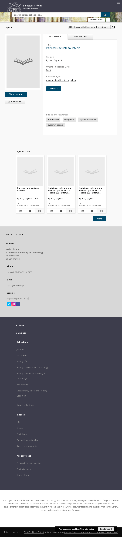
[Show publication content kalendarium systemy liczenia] (30, 211)
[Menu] (118, 2)
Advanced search (96, 20)
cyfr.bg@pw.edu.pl (15, 285)
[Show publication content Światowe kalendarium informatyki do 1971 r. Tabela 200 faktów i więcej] (61, 211)
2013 (48, 70)
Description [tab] (55, 37)
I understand (106, 529)
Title (19, 422)
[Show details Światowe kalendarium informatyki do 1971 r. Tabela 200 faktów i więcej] (70, 211)
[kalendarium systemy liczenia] (23, 62)
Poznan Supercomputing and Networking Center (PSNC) (91, 532)
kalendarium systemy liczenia (28, 189)
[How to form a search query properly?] (108, 20)
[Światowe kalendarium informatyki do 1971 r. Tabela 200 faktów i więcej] (61, 171)
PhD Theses (22, 355)
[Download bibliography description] (20, 211)
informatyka (53, 119)
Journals (20, 349)
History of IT (22, 361)
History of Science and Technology (32, 367)
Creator (20, 428)
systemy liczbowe (88, 119)
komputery (69, 119)
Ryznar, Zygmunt (54, 60)
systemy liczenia (55, 125)
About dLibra (23, 475)
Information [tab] (80, 36)
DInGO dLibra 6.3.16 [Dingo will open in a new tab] (34, 532)
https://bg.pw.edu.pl (16, 298)
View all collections (25, 405)
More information (87, 529)
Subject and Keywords (27, 446)
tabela (73, 80)
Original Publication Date (28, 440)
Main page (21, 333)
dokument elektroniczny (57, 80)
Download (14, 102)
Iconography (22, 384)
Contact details (23, 469)
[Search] (105, 14)
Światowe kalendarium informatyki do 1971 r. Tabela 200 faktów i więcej (59, 190)
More (99, 218)
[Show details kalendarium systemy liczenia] (39, 211)
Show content (16, 94)
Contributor (22, 434)
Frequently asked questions (29, 463)
